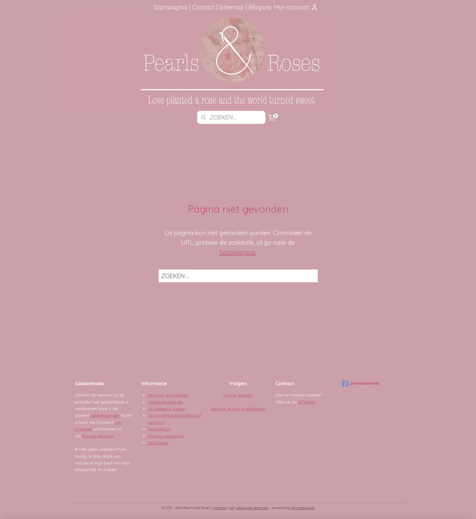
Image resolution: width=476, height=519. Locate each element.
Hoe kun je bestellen (168, 395)
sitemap (219, 508)
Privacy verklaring (165, 436)
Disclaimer (158, 442)
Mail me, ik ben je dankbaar (238, 408)
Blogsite (260, 7)
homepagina (237, 252)
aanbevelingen (104, 415)
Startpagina (170, 7)
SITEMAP (306, 402)
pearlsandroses (360, 383)
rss (231, 508)
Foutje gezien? (238, 395)
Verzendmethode (165, 402)
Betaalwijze (159, 429)
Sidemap (231, 7)
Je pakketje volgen (167, 408)
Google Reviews (98, 436)
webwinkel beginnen (252, 508)
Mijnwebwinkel (302, 508)
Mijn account (296, 7)
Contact (203, 7)
